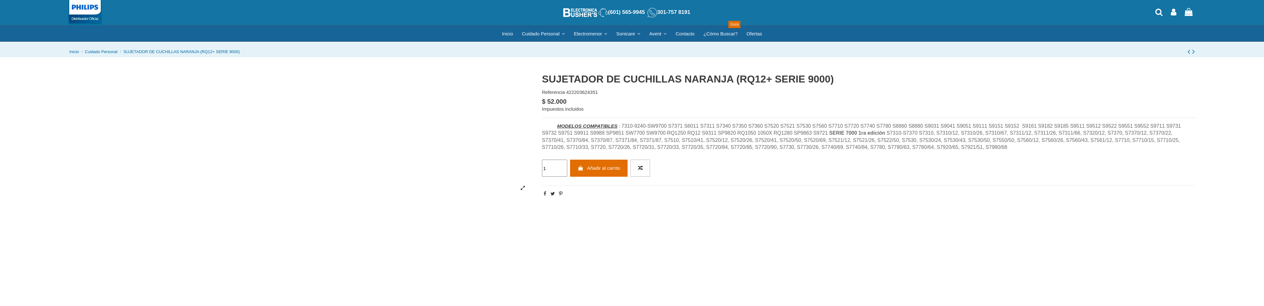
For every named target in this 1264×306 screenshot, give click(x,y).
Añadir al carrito (599, 168)
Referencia (553, 92)
